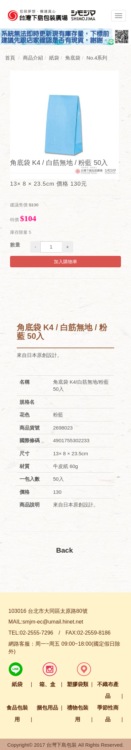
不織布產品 (108, 690)
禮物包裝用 (77, 713)
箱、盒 (47, 684)
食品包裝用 (17, 713)
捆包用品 (47, 708)
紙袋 (17, 684)
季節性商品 (108, 713)
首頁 (10, 58)
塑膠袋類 (77, 684)
